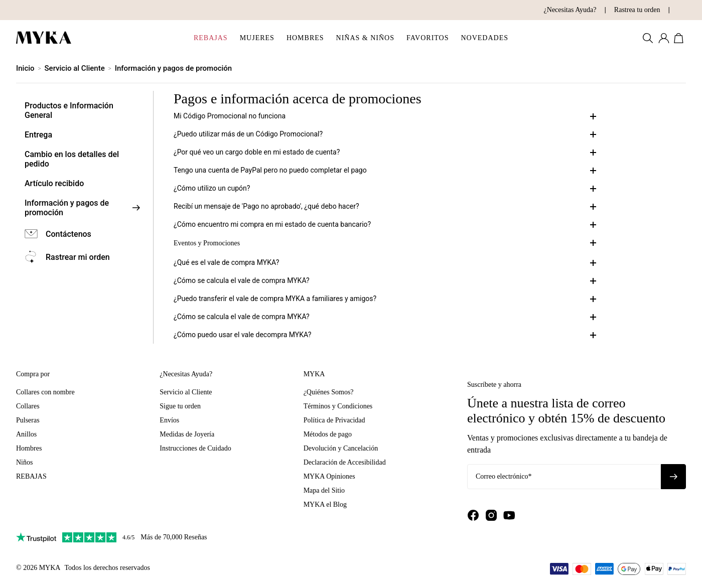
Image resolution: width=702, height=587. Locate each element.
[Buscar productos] (648, 38)
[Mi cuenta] (664, 38)
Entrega (38, 134)
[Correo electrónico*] (564, 477)
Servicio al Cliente (75, 68)
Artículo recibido (54, 183)
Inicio (25, 68)
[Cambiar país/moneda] (673, 10)
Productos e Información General (69, 110)
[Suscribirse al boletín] (673, 476)
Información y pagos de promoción (173, 68)
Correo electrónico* (504, 476)
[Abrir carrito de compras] (680, 38)
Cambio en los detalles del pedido (72, 159)
